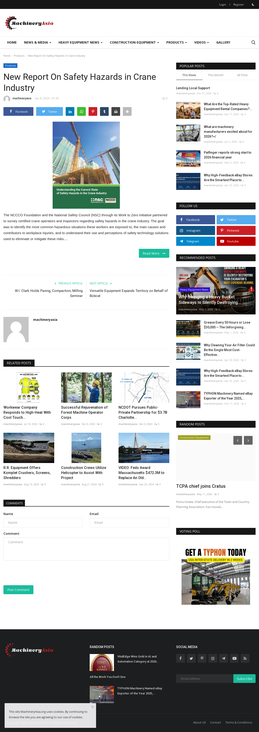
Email (94, 514)
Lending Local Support (193, 88)
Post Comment (18, 590)
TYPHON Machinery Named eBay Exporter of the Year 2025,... (228, 396)
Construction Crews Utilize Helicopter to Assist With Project (83, 473)
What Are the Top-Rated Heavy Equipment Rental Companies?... (228, 106)
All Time (242, 75)
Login (222, 4)
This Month (216, 75)
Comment (11, 533)
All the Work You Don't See (108, 677)
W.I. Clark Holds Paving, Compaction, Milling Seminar (49, 293)
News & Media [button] (37, 42)
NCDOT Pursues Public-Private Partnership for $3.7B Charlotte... (143, 412)
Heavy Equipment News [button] (81, 42)
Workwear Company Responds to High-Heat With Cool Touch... (27, 412)
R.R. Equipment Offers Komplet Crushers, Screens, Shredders (27, 473)
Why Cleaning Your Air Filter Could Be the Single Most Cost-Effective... (229, 350)
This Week (189, 75)
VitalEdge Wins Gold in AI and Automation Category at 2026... (138, 659)
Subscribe (244, 679)
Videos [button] (201, 42)
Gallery (223, 42)
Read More (154, 253)
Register (238, 4)
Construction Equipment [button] (134, 42)
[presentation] (38, 573)
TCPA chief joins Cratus (201, 486)
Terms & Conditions (238, 722)
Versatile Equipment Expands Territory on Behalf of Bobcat (129, 293)
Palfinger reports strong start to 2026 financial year (227, 155)
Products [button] (176, 42)
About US (199, 722)
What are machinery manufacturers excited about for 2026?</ (228, 131)
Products (19, 55)
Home (12, 42)
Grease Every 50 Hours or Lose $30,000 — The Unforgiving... (227, 325)
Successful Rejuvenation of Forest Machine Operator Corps (84, 412)
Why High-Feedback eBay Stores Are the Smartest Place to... (228, 177)
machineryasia (17, 99)
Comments (16, 503)
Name (8, 514)
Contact (215, 722)
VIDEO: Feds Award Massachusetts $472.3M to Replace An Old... (142, 473)
